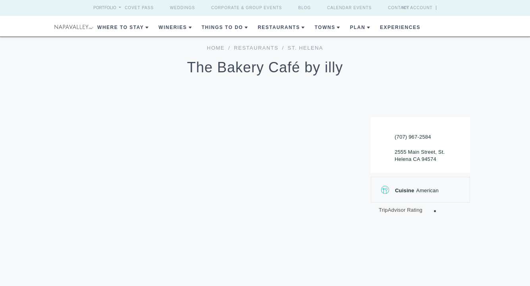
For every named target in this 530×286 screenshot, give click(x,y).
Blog (304, 8)
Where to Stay (120, 27)
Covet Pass (139, 8)
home (216, 48)
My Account (432, 8)
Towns (324, 27)
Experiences (400, 27)
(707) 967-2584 (413, 137)
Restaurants (279, 27)
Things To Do (222, 27)
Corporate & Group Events (246, 8)
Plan (357, 27)
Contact (399, 8)
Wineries (172, 27)
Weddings (182, 8)
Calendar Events (349, 8)
